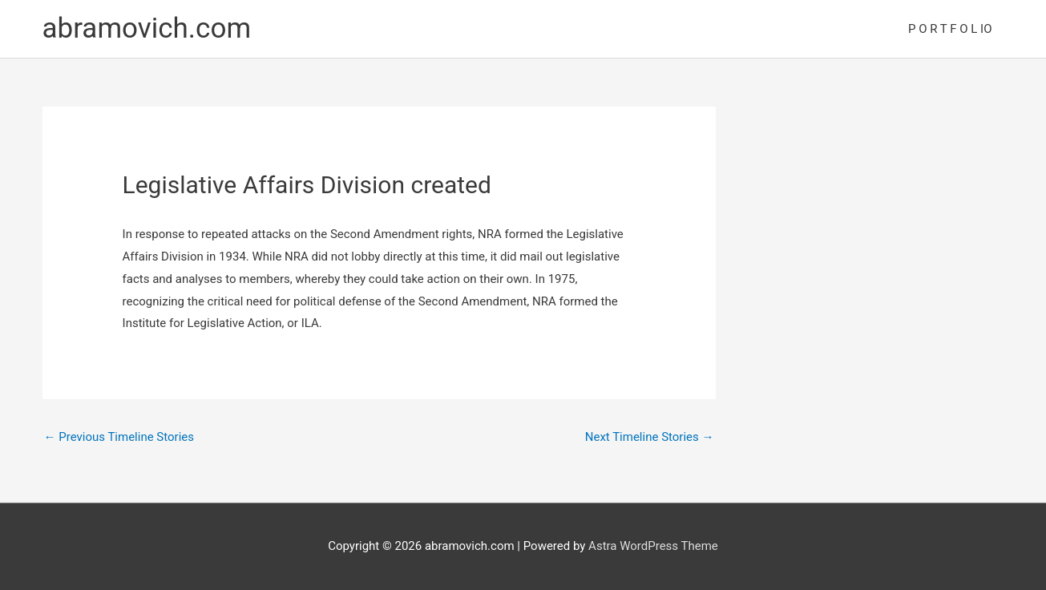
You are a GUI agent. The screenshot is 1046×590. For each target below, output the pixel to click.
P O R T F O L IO (950, 29)
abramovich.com (147, 28)
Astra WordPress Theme (653, 546)
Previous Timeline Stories (119, 437)
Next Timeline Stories (649, 437)
